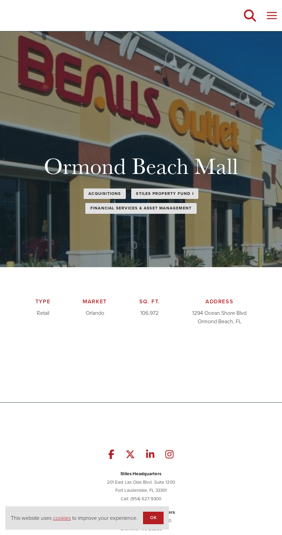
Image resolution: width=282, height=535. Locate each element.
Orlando (95, 313)
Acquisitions (104, 193)
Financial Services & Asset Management (141, 208)
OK (153, 517)
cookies (62, 518)
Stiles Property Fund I (164, 193)
